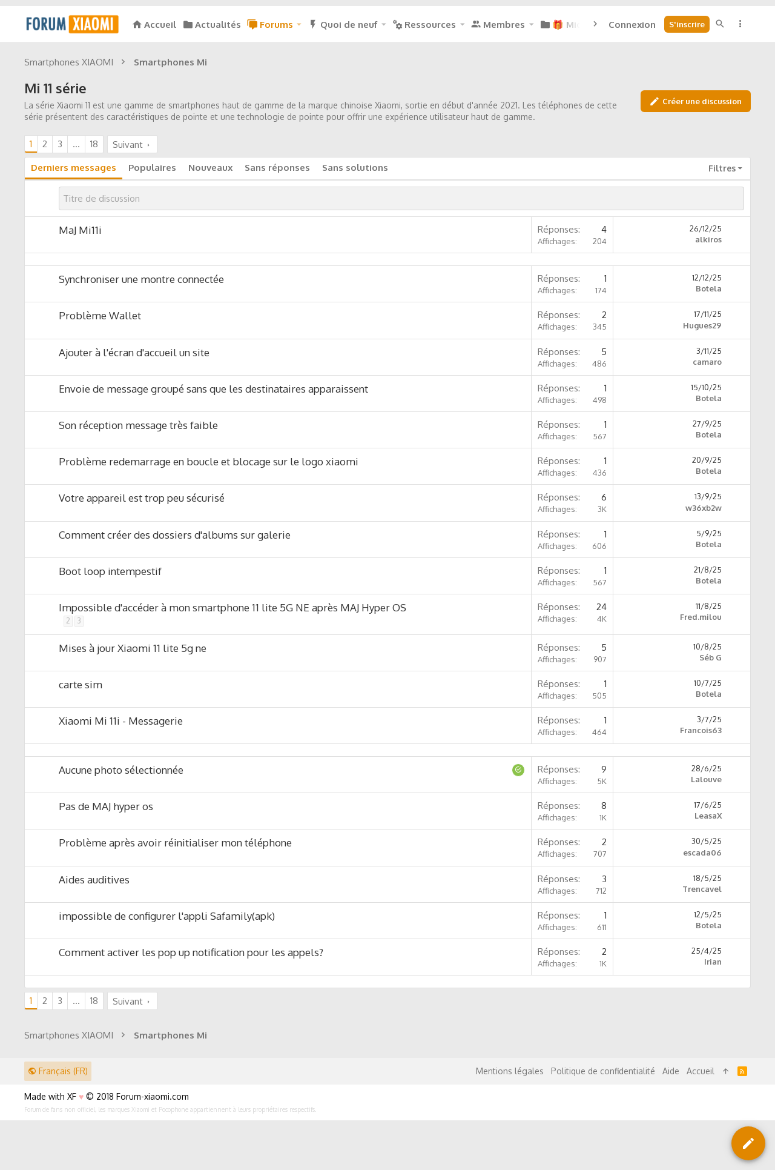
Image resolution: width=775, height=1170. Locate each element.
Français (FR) (58, 1071)
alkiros (708, 239)
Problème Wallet (100, 315)
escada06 (702, 852)
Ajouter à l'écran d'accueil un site (134, 352)
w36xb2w (703, 508)
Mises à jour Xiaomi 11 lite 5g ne (132, 648)
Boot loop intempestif (110, 571)
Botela (709, 288)
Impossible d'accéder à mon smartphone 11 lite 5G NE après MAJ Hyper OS (232, 607)
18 (94, 144)
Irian (713, 961)
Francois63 (701, 730)
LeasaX (708, 815)
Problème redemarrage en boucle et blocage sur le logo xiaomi (208, 461)
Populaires (152, 167)
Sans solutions (355, 167)
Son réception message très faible (138, 425)
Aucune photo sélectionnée (121, 769)
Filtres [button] (722, 168)
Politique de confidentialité (603, 1071)
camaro (707, 362)
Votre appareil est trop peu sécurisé (142, 497)
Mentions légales (510, 1071)
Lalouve (706, 779)
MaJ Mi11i (80, 230)
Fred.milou (701, 617)
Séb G (710, 657)
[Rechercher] (720, 24)
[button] (298, 24)
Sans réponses (277, 167)
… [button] (76, 144)
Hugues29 (702, 325)
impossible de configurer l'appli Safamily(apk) (167, 915)
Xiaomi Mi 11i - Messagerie (121, 720)
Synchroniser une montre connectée (141, 279)
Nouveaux (210, 167)
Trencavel (702, 889)
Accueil (700, 1071)
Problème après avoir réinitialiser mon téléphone (175, 842)
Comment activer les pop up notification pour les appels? (191, 952)
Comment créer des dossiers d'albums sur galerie (175, 534)
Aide (670, 1071)
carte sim (80, 684)
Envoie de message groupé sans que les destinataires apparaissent (213, 388)
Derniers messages (73, 167)
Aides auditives (94, 879)
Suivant (128, 144)
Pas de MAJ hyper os (106, 806)
